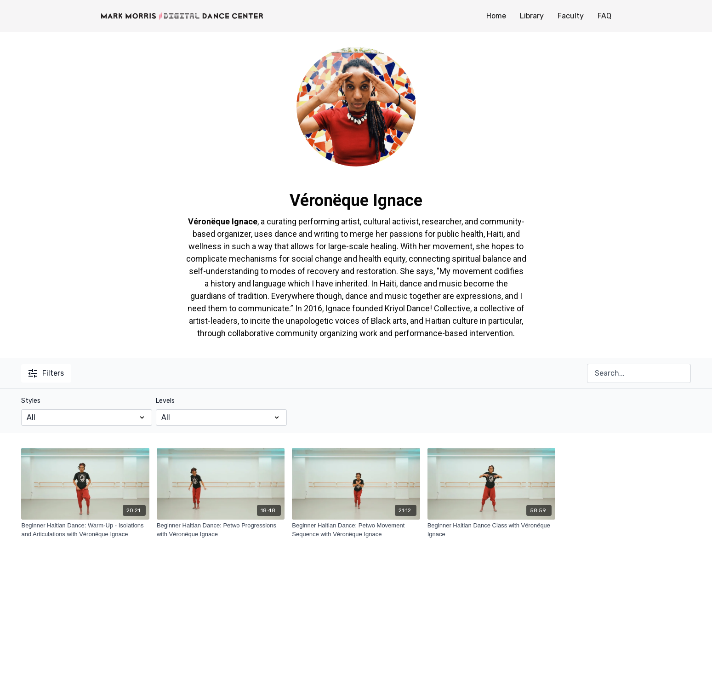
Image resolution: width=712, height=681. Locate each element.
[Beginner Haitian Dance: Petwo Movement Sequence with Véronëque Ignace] (356, 530)
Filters (46, 373)
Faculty (571, 15)
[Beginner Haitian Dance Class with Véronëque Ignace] (491, 530)
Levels (165, 401)
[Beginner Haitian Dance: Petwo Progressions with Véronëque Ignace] (221, 530)
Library (532, 15)
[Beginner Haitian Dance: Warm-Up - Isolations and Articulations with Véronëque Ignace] (85, 530)
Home (496, 15)
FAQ (604, 15)
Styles (30, 401)
